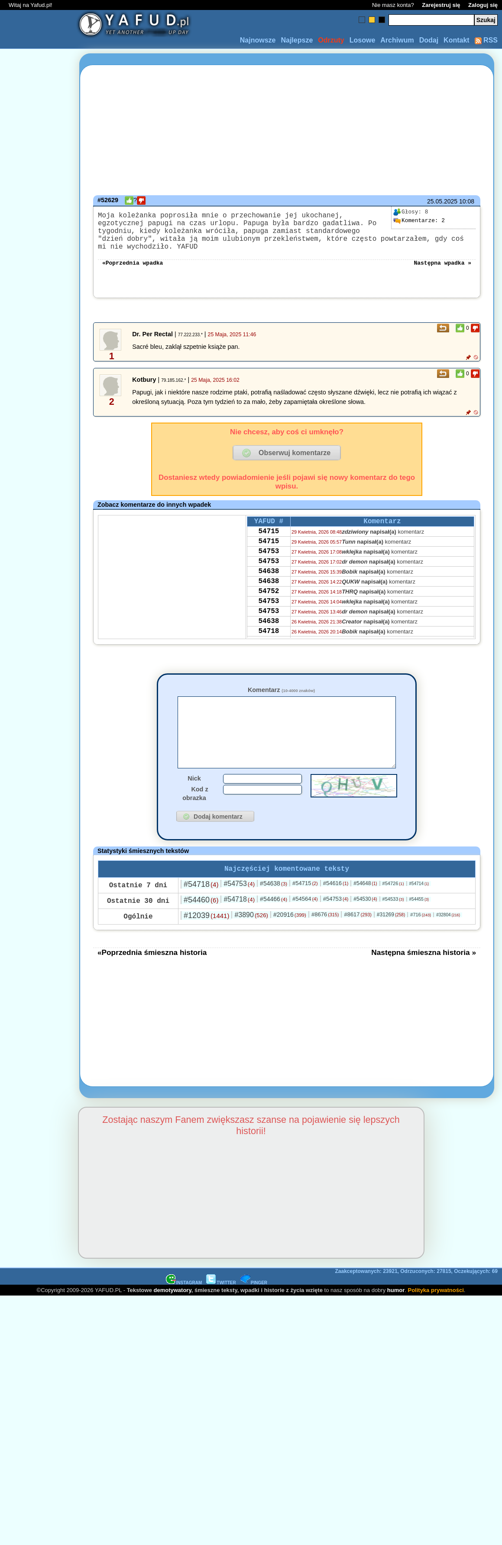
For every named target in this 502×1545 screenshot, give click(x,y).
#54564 (305, 914)
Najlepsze (297, 40)
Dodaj (428, 40)
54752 (268, 605)
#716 (420, 930)
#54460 (201, 915)
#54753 (239, 899)
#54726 (393, 899)
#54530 (365, 915)
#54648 (365, 899)
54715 (268, 535)
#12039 (206, 931)
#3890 (251, 930)
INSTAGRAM (184, 1298)
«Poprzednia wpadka (132, 263)
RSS (486, 40)
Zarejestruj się (441, 5)
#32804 (448, 930)
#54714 (419, 899)
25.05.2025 (442, 201)
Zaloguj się (483, 5)
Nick (194, 792)
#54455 (419, 914)
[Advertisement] (38, 670)
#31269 (391, 930)
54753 (268, 558)
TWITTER (221, 1298)
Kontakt (457, 40)
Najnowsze (258, 40)
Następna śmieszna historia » (423, 968)
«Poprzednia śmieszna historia (152, 968)
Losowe (363, 40)
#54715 (305, 899)
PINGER (253, 1298)
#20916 (289, 930)
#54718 (201, 900)
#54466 (273, 914)
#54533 (393, 914)
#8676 (325, 930)
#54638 (273, 899)
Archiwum (397, 40)
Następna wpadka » (442, 263)
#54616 (336, 899)
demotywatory (172, 1305)
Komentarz (281, 690)
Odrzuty (331, 40)
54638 (268, 582)
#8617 (357, 930)
